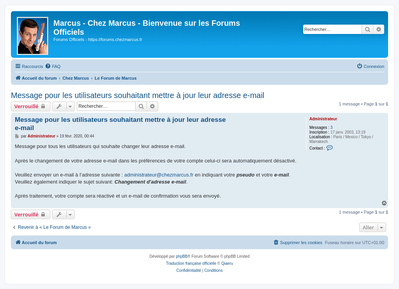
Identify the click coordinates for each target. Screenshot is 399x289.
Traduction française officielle (191, 263)
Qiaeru (227, 263)
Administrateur (323, 119)
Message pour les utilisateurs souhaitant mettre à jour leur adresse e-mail (137, 95)
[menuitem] (52, 66)
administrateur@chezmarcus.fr (158, 175)
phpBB (181, 256)
